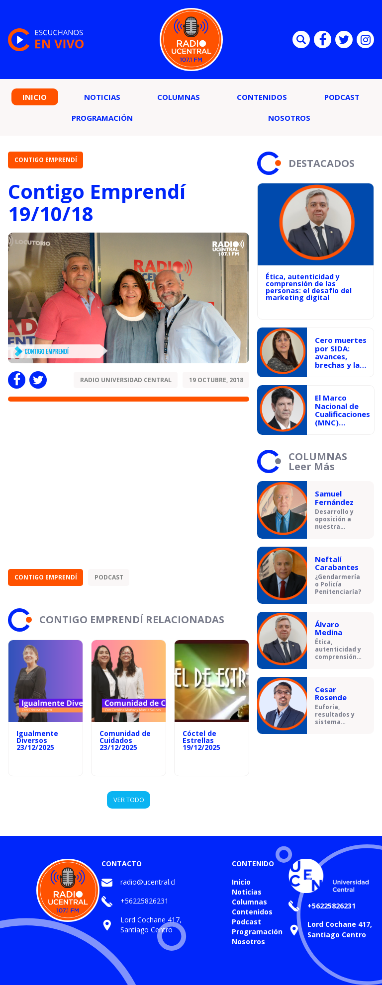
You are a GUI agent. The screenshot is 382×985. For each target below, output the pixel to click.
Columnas (178, 97)
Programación (102, 118)
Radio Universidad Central (126, 380)
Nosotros (289, 118)
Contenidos (262, 97)
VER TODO (128, 799)
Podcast (342, 97)
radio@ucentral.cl (148, 882)
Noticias (102, 97)
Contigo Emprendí (45, 160)
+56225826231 (144, 900)
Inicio (34, 97)
